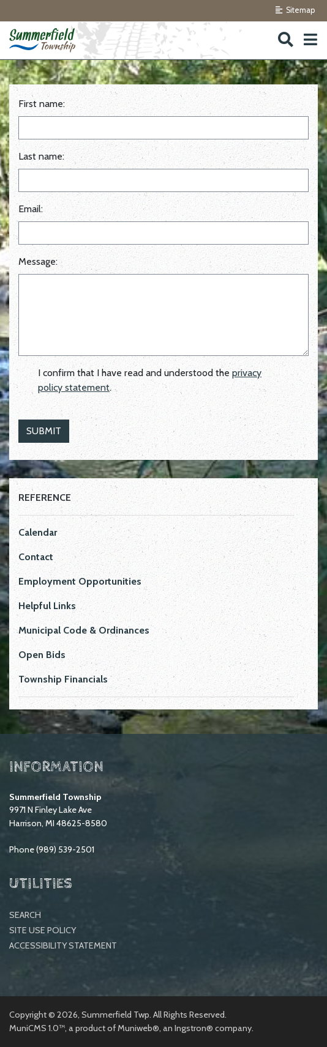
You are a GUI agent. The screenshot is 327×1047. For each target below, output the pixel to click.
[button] (310, 40)
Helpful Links (47, 606)
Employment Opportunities (79, 581)
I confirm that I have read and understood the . (149, 380)
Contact (35, 557)
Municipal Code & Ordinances (83, 630)
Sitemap (295, 10)
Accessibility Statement (63, 945)
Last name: (41, 156)
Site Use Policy (42, 930)
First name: (41, 103)
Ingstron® (194, 1028)
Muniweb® (138, 1028)
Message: (38, 261)
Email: (30, 209)
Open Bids (42, 654)
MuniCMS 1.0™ (37, 1028)
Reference (44, 497)
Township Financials (63, 679)
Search (25, 914)
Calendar (37, 532)
